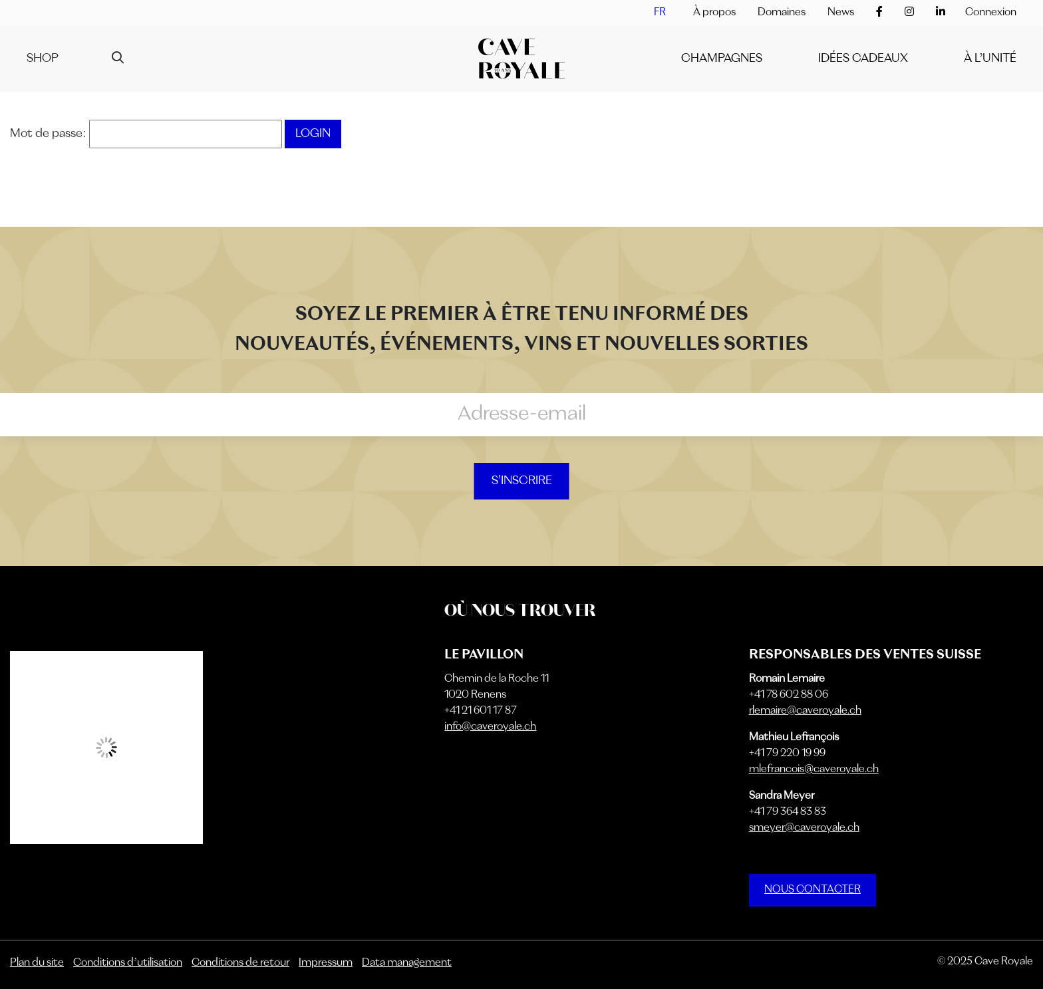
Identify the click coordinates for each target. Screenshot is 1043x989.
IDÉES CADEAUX (863, 59)
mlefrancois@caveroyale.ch (814, 769)
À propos (714, 12)
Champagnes (721, 59)
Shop (43, 59)
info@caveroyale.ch (490, 727)
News (840, 12)
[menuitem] (659, 12)
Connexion (990, 12)
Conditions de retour (240, 963)
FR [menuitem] (660, 12)
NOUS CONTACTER (812, 890)
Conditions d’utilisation (127, 963)
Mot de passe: (146, 134)
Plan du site (37, 963)
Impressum (326, 963)
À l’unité (990, 59)
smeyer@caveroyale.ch (804, 828)
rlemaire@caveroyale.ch (805, 711)
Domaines (782, 12)
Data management (407, 963)
